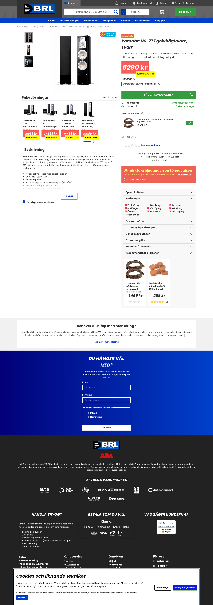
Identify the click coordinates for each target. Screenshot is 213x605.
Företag (190, 3)
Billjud (51, 20)
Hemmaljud (91, 20)
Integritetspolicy (74, 568)
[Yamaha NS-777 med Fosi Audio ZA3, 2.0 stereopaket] (88, 124)
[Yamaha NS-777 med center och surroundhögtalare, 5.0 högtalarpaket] (69, 124)
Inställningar (162, 587)
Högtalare (39, 26)
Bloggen (160, 20)
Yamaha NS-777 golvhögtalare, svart (89, 26)
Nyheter (125, 20)
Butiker (23, 557)
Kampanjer (109, 20)
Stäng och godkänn (185, 587)
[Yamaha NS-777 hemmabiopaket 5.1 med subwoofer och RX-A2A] (50, 124)
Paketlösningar (69, 20)
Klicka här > (184, 174)
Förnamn (87, 395)
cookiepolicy (100, 586)
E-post (85, 382)
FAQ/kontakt (71, 564)
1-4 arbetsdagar (185, 106)
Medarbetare (116, 568)
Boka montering (28, 560)
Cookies (68, 561)
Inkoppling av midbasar (33, 567)
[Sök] (91, 12)
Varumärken (142, 20)
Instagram (163, 561)
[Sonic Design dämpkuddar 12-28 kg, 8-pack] (159, 287)
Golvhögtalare (57, 26)
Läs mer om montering (107, 342)
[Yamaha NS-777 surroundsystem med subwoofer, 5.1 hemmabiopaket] (30, 124)
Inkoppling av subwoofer (33, 563)
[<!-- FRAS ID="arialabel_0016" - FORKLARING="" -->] (93, 141)
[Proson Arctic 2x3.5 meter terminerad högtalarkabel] (135, 287)
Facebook (162, 565)
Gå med (106, 427)
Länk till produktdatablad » (40, 202)
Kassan (185, 12)
